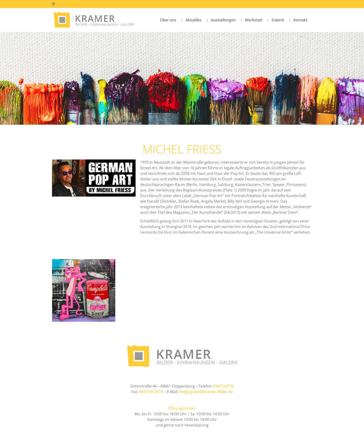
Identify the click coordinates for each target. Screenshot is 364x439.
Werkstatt (253, 19)
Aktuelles (193, 19)
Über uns (168, 19)
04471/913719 (151, 391)
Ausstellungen (223, 19)
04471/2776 (223, 386)
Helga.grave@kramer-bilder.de (206, 391)
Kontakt (300, 19)
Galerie (278, 19)
